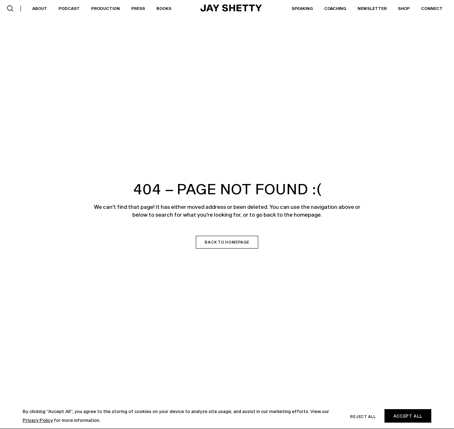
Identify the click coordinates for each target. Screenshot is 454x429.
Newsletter (372, 8)
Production (105, 8)
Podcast (69, 8)
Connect (432, 8)
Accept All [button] (407, 415)
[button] (10, 8)
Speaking (302, 8)
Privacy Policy (38, 420)
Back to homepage (227, 242)
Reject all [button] (363, 416)
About (39, 8)
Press (138, 8)
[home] (231, 8)
